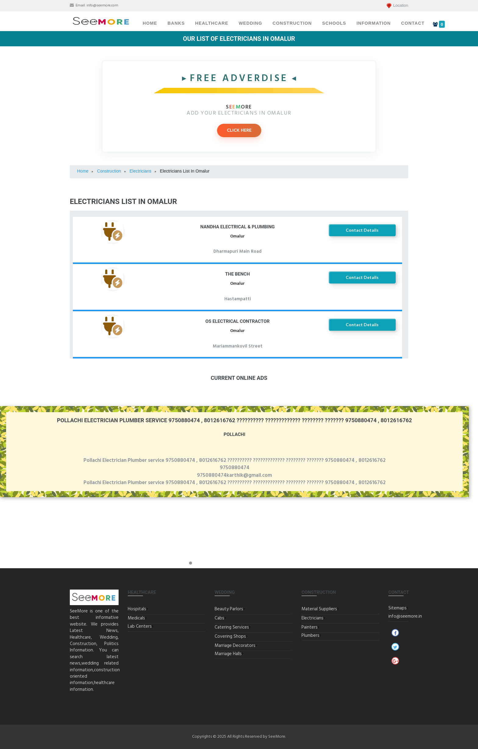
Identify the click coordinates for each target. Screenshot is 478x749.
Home (150, 23)
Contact (413, 23)
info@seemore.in (405, 616)
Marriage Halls (228, 654)
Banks (176, 23)
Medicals (136, 618)
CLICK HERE (239, 130)
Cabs (219, 618)
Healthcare (211, 23)
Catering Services (232, 627)
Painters (309, 627)
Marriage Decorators (235, 646)
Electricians (312, 618)
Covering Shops (230, 636)
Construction (292, 23)
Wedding (250, 23)
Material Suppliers (319, 609)
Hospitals (137, 609)
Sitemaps (397, 608)
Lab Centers (140, 626)
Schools (334, 23)
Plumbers (310, 636)
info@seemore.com (102, 5)
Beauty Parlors (229, 609)
